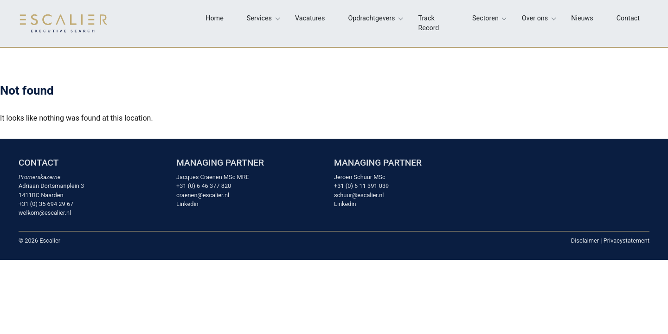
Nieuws (582, 18)
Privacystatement (626, 240)
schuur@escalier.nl (359, 195)
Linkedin (187, 203)
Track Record (428, 23)
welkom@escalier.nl (45, 212)
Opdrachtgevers (371, 18)
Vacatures (310, 18)
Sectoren (485, 18)
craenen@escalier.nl (202, 195)
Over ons (535, 18)
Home (215, 18)
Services (259, 18)
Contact (628, 18)
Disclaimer (585, 240)
